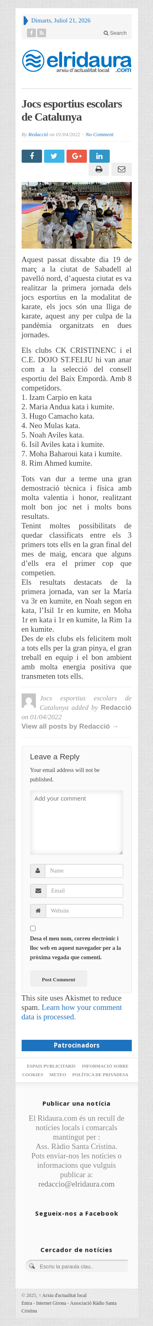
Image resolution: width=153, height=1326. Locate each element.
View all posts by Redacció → (70, 726)
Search (115, 33)
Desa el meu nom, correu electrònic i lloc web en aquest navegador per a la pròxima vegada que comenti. (75, 948)
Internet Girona (51, 1303)
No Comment (99, 134)
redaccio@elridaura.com (76, 1184)
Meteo (57, 1074)
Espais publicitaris (51, 1065)
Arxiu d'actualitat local (63, 1295)
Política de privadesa (100, 1074)
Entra (27, 1303)
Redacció (38, 134)
